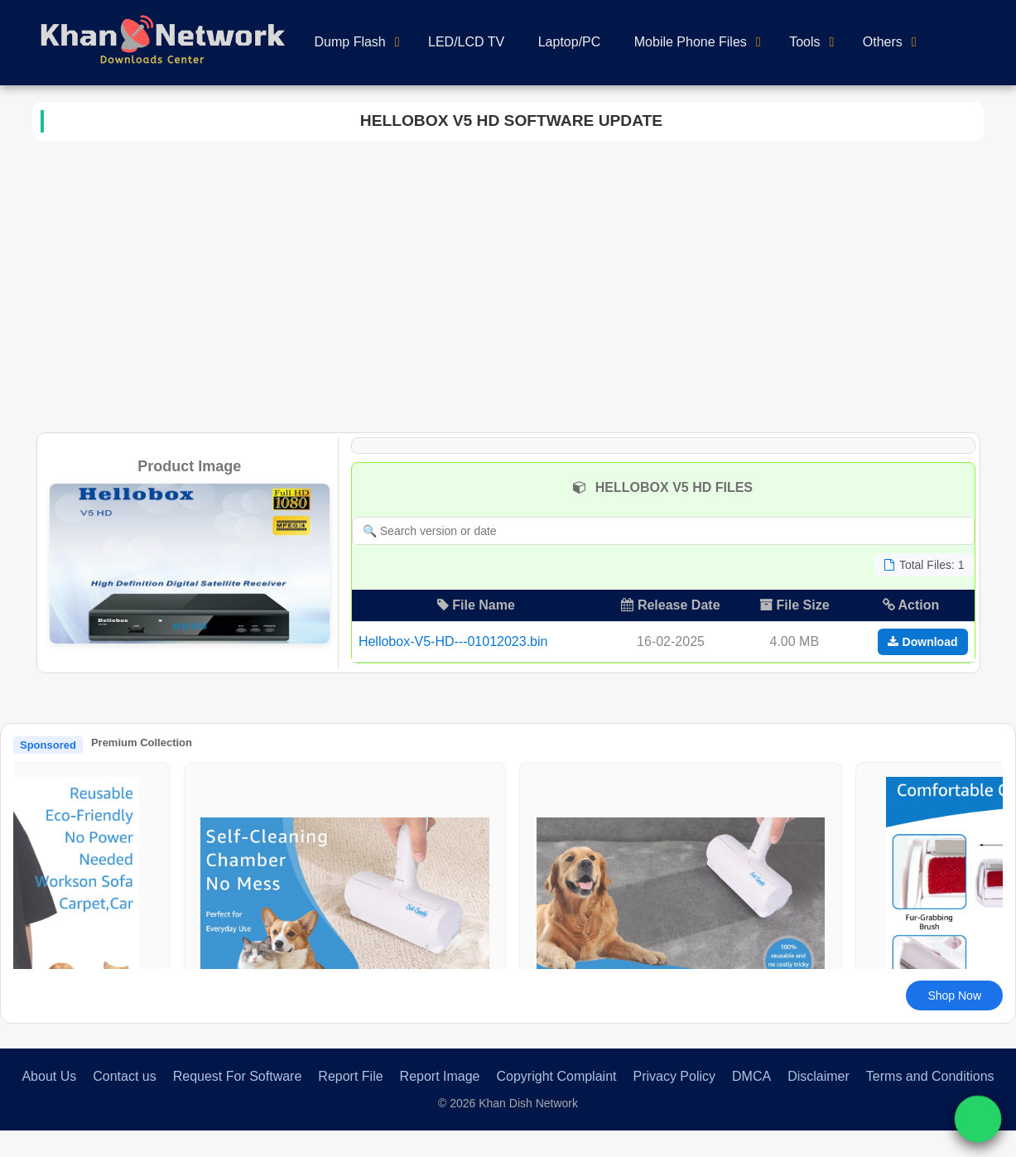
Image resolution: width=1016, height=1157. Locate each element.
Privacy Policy (674, 1076)
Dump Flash (350, 42)
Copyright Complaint (557, 1076)
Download (923, 641)
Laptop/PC (569, 42)
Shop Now (954, 995)
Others (883, 42)
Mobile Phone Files (690, 42)
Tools (804, 42)
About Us (49, 1076)
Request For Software (237, 1076)
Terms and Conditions (930, 1076)
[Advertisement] (508, 283)
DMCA (751, 1076)
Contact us (124, 1076)
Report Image (440, 1076)
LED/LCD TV (466, 42)
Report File (350, 1076)
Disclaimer (818, 1076)
